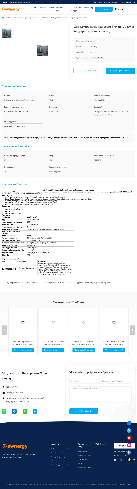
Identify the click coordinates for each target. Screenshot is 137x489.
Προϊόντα (42, 8)
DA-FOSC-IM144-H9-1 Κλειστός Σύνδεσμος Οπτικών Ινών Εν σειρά (114, 344)
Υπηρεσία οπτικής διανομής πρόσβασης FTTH (27, 283)
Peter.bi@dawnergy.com (14, 393)
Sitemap (80, 463)
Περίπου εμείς (59, 9)
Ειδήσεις (98, 453)
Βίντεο (51, 8)
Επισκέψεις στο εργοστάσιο (84, 455)
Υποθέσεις (98, 449)
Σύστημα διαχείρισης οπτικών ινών (28, 18)
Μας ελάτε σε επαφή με (75, 9)
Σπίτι (34, 8)
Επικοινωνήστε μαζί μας (84, 467)
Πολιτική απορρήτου (11, 484)
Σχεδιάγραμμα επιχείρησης (84, 451)
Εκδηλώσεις (88, 8)
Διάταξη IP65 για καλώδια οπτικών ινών (60, 283)
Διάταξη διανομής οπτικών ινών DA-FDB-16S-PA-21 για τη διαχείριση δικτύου (23, 344)
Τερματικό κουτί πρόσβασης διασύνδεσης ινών (93, 283)
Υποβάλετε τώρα (84, 411)
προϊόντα (13, 18)
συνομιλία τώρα (103, 9)
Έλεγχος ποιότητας (84, 459)
